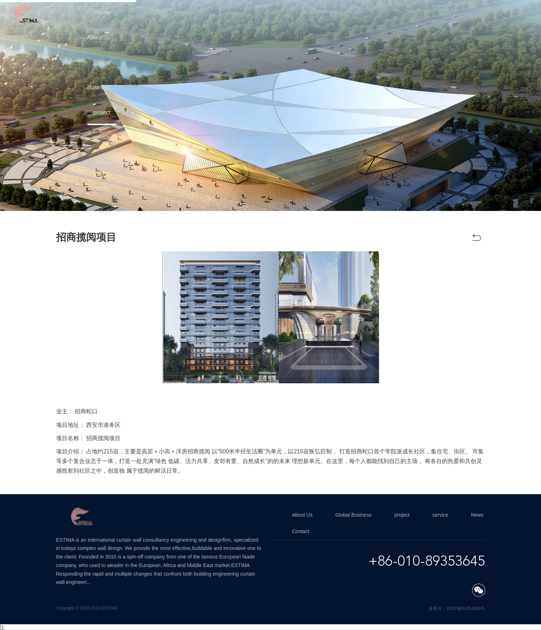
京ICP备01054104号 (465, 608)
